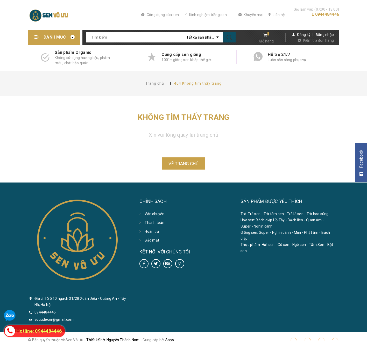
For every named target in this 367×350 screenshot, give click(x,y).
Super (246, 226)
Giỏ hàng (266, 41)
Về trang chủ (183, 163)
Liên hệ (277, 15)
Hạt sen (268, 245)
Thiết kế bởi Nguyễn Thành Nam (112, 340)
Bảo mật (152, 240)
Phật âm (311, 232)
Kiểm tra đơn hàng (318, 40)
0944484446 (327, 14)
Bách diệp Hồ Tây (270, 220)
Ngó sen (299, 245)
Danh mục (55, 37)
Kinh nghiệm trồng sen (205, 15)
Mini (297, 232)
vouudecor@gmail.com (54, 319)
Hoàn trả (152, 231)
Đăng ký (303, 35)
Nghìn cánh (263, 226)
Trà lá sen (295, 214)
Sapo (169, 340)
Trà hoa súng (318, 214)
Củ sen (283, 245)
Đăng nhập (325, 35)
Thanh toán (154, 223)
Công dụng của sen (160, 15)
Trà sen (254, 214)
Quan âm (314, 220)
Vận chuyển (154, 214)
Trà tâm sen (274, 214)
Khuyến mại (250, 15)
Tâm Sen (316, 245)
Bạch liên (295, 220)
